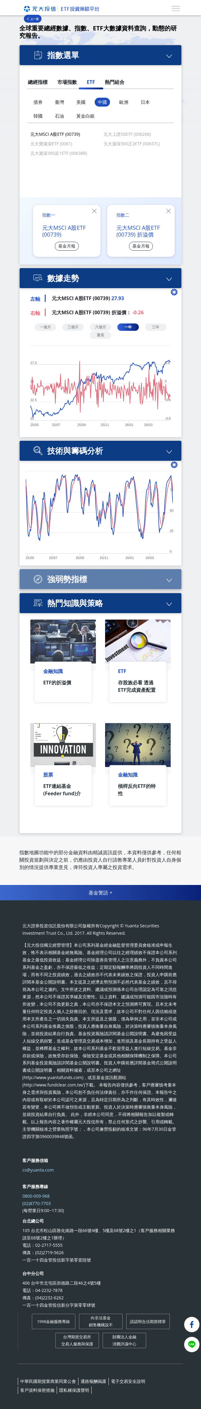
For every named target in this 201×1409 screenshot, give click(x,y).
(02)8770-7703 (36, 1203)
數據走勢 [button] (63, 278)
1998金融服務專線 (53, 1321)
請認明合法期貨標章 (148, 1321)
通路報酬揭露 (93, 1381)
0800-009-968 (36, 1196)
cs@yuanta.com (38, 1170)
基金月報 (66, 246)
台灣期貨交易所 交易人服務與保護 (77, 1340)
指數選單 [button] (63, 55)
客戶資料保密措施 (37, 1390)
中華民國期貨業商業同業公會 (48, 1381)
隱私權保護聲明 (74, 1390)
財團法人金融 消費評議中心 (124, 1340)
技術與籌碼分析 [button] (75, 450)
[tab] (100, 55)
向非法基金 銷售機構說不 (101, 1321)
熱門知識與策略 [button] (75, 603)
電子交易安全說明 (128, 1381)
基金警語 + (100, 892)
